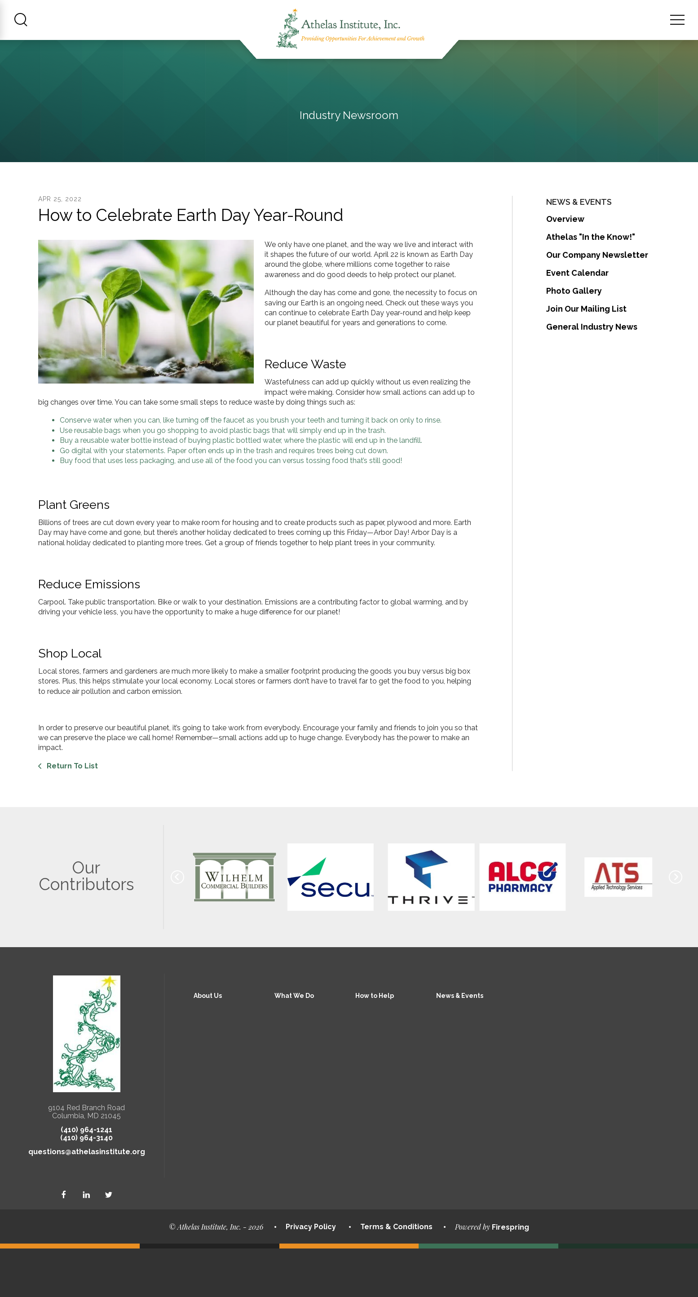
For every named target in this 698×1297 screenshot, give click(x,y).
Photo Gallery (574, 339)
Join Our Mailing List (586, 357)
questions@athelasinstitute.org (86, 1200)
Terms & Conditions (396, 1275)
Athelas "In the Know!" (590, 285)
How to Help (374, 1044)
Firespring (510, 1275)
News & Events (459, 1044)
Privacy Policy (311, 1275)
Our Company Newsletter (597, 303)
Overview (565, 267)
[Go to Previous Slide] (177, 925)
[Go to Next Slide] (675, 925)
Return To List (71, 814)
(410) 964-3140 (86, 1186)
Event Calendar (577, 321)
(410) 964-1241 (86, 1178)
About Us (208, 1044)
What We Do (294, 1044)
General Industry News (591, 374)
